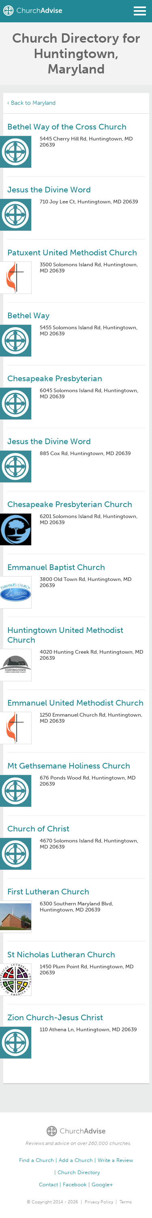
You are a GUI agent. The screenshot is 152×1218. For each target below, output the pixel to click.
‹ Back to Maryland (31, 102)
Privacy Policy (99, 1202)
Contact (48, 1184)
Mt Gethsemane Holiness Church (68, 766)
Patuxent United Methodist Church (72, 252)
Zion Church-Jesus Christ (55, 1017)
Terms (126, 1202)
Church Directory (79, 1172)
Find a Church (36, 1160)
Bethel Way (28, 315)
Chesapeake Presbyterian (54, 378)
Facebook (75, 1184)
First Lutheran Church (48, 891)
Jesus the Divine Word (49, 189)
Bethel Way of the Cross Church (66, 127)
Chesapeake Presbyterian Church (69, 504)
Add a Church (76, 1160)
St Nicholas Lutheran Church (61, 954)
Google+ (102, 1184)
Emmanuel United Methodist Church (75, 703)
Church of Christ (38, 829)
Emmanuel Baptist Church (56, 567)
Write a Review (115, 1160)
